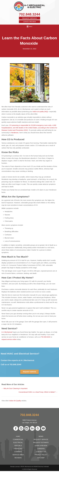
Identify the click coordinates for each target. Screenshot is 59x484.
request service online (9, 339)
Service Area (18, 455)
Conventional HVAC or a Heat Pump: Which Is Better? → (38, 392)
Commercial (18, 439)
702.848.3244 (29, 14)
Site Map (40, 458)
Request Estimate (41, 442)
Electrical (18, 442)
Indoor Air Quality (15, 401)
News (41, 436)
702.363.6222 (45, 337)
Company (18, 451)
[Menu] (29, 26)
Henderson (15, 132)
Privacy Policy (41, 455)
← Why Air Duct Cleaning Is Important (14, 388)
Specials (18, 445)
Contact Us (41, 451)
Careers (41, 448)
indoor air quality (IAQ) (40, 111)
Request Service (29, 18)
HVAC (18, 436)
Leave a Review (29, 22)
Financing (18, 448)
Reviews (18, 458)
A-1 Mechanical (7, 332)
